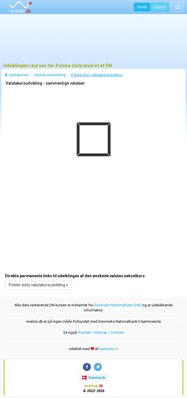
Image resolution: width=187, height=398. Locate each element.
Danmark (93, 377)
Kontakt (84, 332)
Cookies (117, 332)
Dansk (142, 7)
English (160, 7)
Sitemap (100, 332)
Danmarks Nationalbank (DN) (117, 305)
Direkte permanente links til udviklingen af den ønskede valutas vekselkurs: (75, 276)
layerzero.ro (108, 349)
